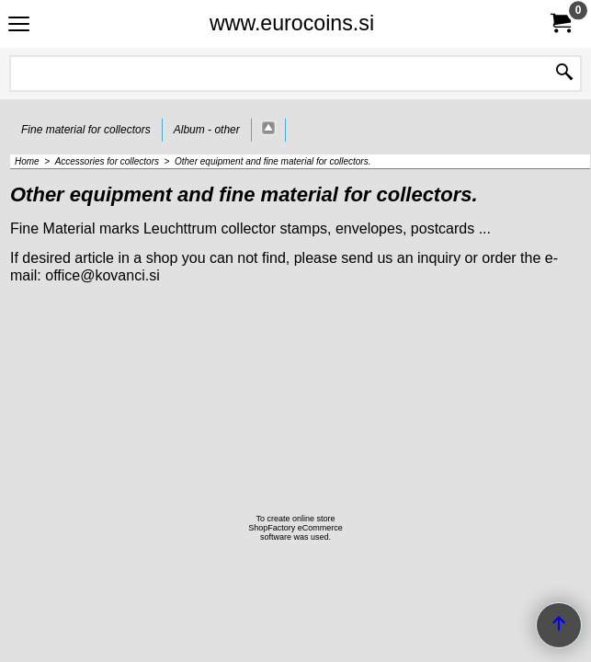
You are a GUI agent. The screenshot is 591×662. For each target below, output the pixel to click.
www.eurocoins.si (292, 23)
